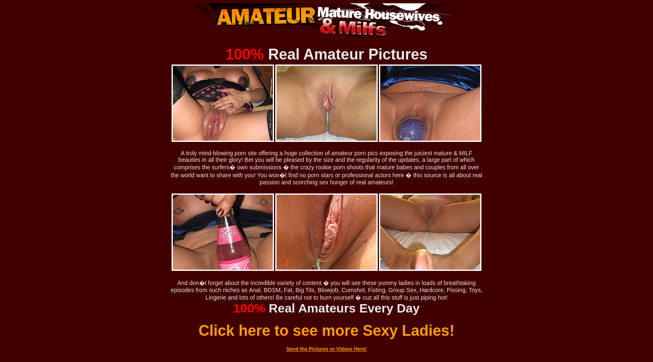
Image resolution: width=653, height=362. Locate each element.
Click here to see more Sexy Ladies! (326, 330)
